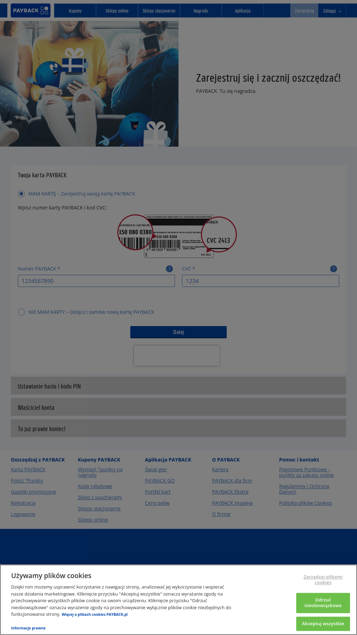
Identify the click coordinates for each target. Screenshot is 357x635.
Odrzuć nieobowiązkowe (323, 603)
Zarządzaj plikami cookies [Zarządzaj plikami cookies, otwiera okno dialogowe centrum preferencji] (323, 580)
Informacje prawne (28, 628)
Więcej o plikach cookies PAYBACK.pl (95, 614)
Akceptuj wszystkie (323, 623)
